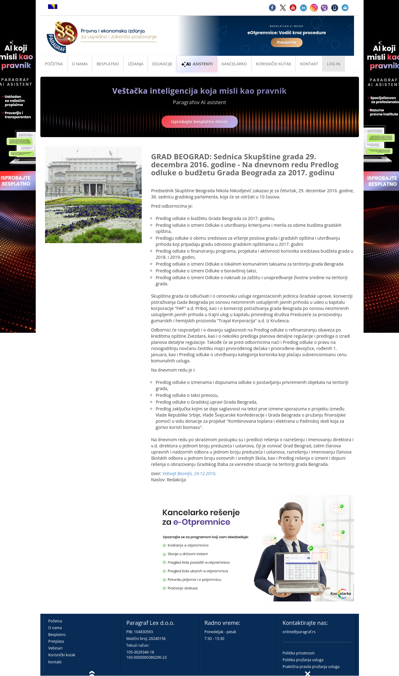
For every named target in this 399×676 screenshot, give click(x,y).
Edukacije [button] (162, 64)
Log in (333, 64)
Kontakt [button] (309, 64)
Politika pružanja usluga (303, 659)
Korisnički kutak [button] (273, 64)
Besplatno (107, 64)
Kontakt (55, 662)
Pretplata (56, 641)
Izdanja (135, 64)
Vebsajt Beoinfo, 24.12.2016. (189, 473)
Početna (54, 64)
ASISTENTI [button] (197, 64)
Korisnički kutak (61, 655)
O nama (80, 64)
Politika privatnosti (299, 653)
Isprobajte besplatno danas (199, 121)
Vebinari (55, 648)
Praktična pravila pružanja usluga (311, 666)
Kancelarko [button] (234, 64)
